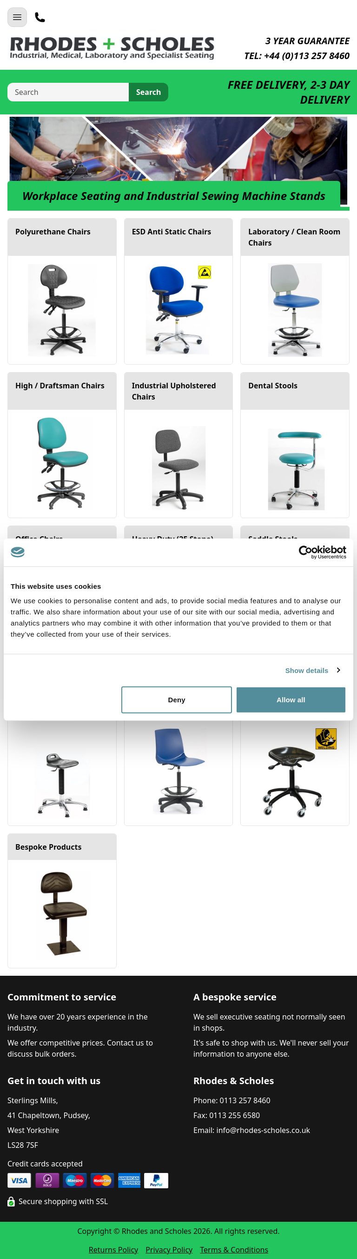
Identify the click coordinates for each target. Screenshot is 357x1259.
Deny (176, 700)
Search (148, 92)
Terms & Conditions (234, 1250)
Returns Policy (113, 1250)
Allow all (291, 700)
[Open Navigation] (17, 17)
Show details (307, 670)
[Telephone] (40, 17)
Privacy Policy (168, 1250)
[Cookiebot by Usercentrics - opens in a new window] (305, 552)
